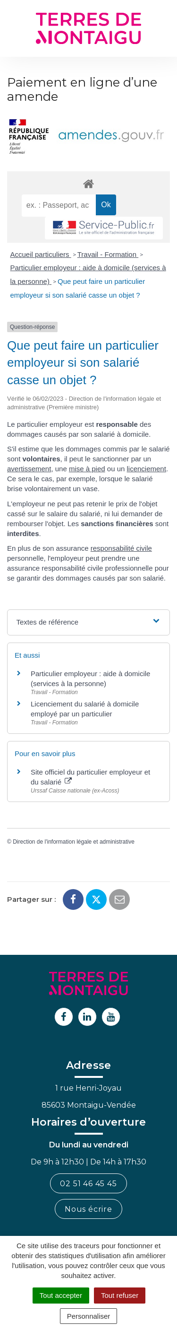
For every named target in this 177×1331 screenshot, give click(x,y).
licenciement (146, 469)
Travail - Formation (107, 254)
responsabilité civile (121, 548)
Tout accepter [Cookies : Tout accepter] (61, 1295)
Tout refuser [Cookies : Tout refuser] (119, 1295)
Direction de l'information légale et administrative (74, 841)
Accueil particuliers (40, 254)
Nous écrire (88, 1209)
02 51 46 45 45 (88, 1183)
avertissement (29, 469)
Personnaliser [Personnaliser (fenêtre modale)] (88, 1316)
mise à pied (87, 469)
